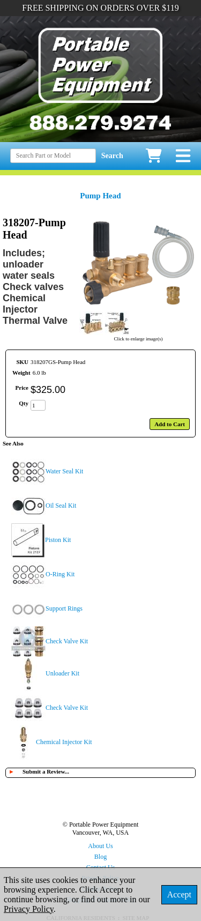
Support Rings (64, 608)
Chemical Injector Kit (64, 742)
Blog (100, 856)
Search (112, 156)
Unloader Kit (62, 673)
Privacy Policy (29, 908)
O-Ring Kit (60, 574)
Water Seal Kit (64, 471)
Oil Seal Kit (61, 505)
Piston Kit (58, 540)
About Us (100, 846)
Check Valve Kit (67, 641)
